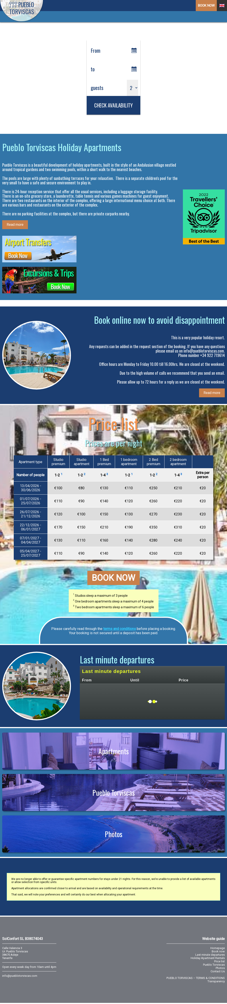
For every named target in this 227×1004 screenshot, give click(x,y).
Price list (219, 961)
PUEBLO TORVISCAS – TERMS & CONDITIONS (195, 978)
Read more (15, 224)
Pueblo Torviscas (113, 792)
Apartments (113, 751)
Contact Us (218, 971)
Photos (113, 834)
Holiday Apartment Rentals (208, 958)
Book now (113, 578)
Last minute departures (210, 954)
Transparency (216, 981)
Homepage (217, 948)
